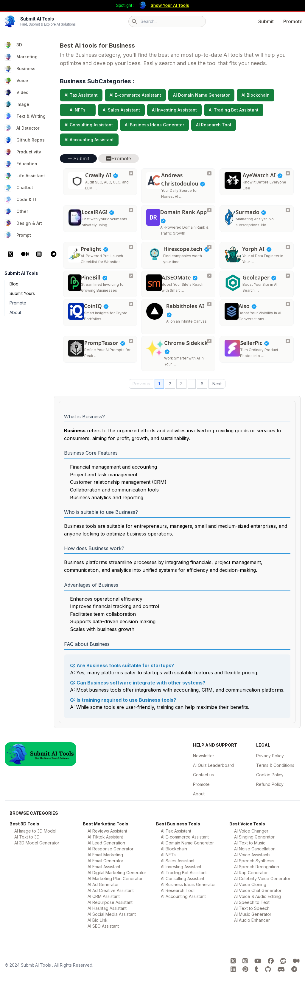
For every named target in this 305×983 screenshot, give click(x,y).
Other (16, 211)
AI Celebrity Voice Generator (262, 878)
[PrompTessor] (131, 341)
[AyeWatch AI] (288, 173)
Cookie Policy (270, 774)
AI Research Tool (213, 124)
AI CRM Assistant (104, 896)
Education (20, 163)
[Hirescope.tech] (209, 247)
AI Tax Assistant (81, 95)
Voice (16, 80)
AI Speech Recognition (256, 866)
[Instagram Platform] (39, 254)
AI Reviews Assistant (107, 830)
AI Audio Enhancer (252, 920)
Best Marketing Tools (105, 823)
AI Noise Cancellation (255, 848)
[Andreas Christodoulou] (209, 173)
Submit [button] (78, 158)
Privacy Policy (270, 755)
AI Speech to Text (252, 902)
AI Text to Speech (252, 908)
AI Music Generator (252, 914)
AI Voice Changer (251, 830)
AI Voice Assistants (252, 854)
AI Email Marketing (105, 854)
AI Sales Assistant (121, 109)
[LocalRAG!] (131, 210)
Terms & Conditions (275, 765)
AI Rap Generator (251, 872)
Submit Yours (22, 293)
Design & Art (23, 223)
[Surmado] (288, 210)
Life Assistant (24, 175)
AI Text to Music (249, 842)
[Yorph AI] (288, 247)
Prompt (17, 235)
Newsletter (203, 755)
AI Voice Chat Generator (257, 890)
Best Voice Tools (247, 823)
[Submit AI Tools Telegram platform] (294, 969)
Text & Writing (25, 116)
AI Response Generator (110, 848)
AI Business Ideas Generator (154, 124)
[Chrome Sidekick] (209, 341)
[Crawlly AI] (131, 173)
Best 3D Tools (24, 823)
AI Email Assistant (104, 866)
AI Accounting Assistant (89, 139)
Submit (266, 21)
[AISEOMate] (209, 276)
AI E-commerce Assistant (135, 95)
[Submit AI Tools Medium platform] (296, 961)
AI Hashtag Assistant (107, 908)
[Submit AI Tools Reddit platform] (284, 961)
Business (19, 68)
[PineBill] (131, 276)
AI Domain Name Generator (201, 95)
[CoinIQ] (131, 304)
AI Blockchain (256, 95)
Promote (293, 21)
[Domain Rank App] (209, 210)
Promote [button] (118, 158)
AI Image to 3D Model (35, 830)
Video (16, 92)
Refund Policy (270, 784)
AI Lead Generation (106, 842)
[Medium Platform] (25, 254)
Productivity (22, 152)
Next (217, 383)
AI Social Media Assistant (112, 914)
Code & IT (20, 199)
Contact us (203, 774)
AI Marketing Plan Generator (115, 878)
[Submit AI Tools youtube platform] (258, 961)
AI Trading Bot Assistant (234, 109)
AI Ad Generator (103, 884)
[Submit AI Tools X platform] (234, 961)
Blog (14, 283)
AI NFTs (77, 109)
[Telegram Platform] (53, 254)
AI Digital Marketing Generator (117, 872)
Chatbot (18, 187)
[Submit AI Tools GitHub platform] (269, 969)
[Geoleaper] (288, 276)
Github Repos (24, 140)
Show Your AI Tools (169, 5)
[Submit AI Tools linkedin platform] (234, 969)
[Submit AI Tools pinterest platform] (246, 969)
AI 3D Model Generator (36, 842)
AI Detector (21, 128)
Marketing (21, 56)
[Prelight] (131, 247)
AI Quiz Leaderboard (213, 765)
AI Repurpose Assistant (110, 902)
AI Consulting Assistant (89, 124)
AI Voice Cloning (250, 884)
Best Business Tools (178, 823)
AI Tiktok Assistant (105, 836)
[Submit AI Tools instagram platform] (246, 961)
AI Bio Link (98, 920)
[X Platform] (10, 254)
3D (13, 44)
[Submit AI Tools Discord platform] (282, 969)
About (15, 312)
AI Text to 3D (27, 836)
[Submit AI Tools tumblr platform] (257, 969)
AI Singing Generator (254, 836)
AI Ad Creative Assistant (111, 890)
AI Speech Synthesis (254, 860)
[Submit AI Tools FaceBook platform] (272, 961)
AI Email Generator (105, 860)
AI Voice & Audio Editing (257, 896)
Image (16, 104)
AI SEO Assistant (103, 926)
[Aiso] (288, 304)
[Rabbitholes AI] (209, 304)
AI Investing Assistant (174, 109)
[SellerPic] (288, 341)
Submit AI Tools (36, 965)
